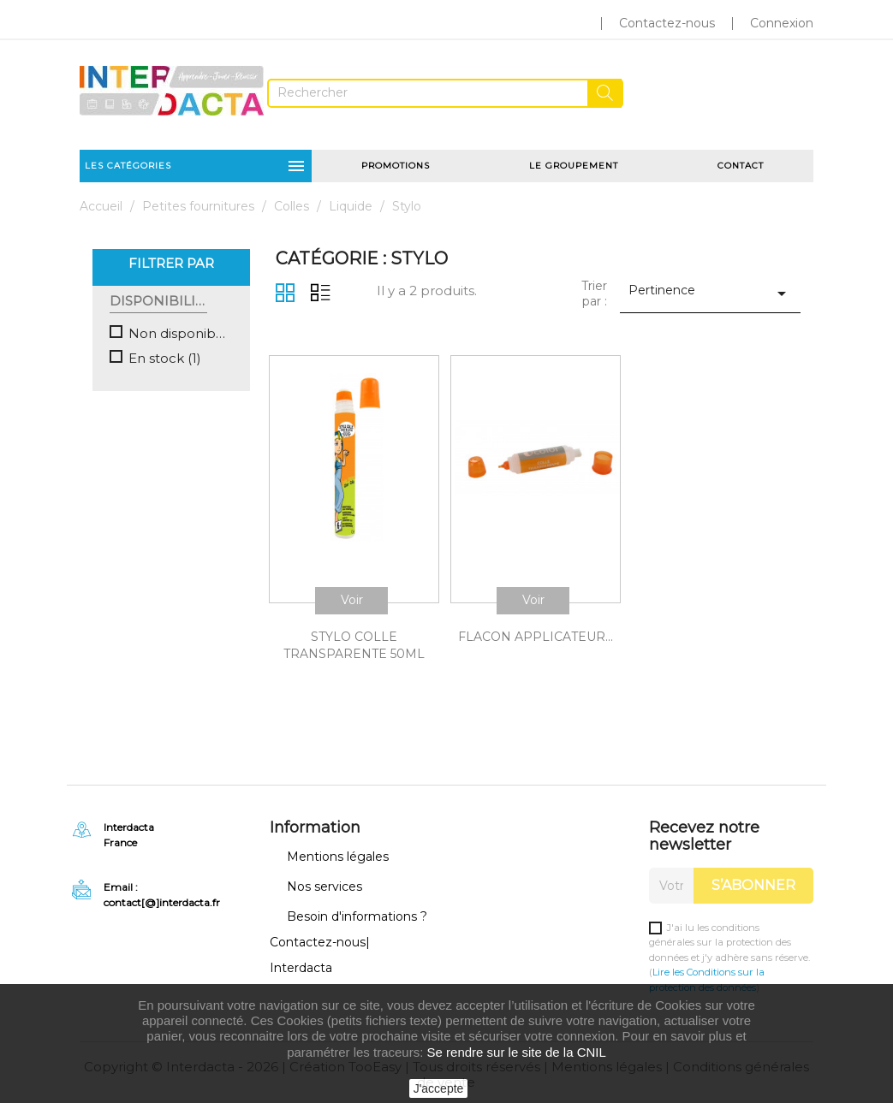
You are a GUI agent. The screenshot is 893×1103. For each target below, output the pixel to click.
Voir (352, 600)
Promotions (395, 165)
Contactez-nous (667, 23)
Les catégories (196, 166)
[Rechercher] (445, 93)
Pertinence (710, 293)
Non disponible (177, 333)
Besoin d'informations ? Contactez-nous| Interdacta (348, 942)
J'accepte (439, 1088)
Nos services (324, 886)
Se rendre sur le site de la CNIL (516, 1052)
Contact (740, 165)
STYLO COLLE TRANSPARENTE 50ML (354, 645)
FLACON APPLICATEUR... (535, 636)
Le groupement (573, 165)
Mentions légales (338, 856)
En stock (164, 358)
